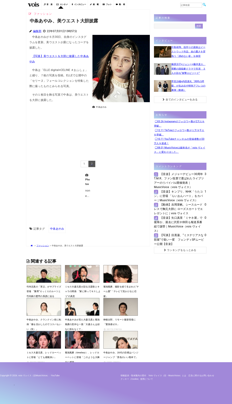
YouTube (55, 375)
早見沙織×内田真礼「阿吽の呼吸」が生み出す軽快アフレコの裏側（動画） (188, 85)
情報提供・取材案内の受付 (133, 375)
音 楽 (48, 4)
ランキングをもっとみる (180, 250)
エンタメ (62, 4)
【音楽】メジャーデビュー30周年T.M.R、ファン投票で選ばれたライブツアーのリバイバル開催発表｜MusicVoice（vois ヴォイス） (179, 180)
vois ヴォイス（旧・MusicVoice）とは (167, 375)
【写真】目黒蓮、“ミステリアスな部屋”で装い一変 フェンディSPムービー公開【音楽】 (179, 239)
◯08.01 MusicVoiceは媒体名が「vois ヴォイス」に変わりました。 (179, 149)
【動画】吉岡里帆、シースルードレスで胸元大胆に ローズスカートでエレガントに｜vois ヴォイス (178, 209)
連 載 (94, 4)
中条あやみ (57, 228)
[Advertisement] (119, 134)
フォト (107, 4)
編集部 (37, 31)
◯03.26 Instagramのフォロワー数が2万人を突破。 (179, 123)
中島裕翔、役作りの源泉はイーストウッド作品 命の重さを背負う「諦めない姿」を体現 (188, 51)
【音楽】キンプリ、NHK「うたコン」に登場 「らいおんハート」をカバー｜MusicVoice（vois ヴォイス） (178, 196)
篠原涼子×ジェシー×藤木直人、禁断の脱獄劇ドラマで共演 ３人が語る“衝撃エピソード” (188, 68)
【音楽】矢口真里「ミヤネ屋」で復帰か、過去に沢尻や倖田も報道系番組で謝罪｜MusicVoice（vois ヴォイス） (178, 224)
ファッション (42, 245)
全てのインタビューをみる (180, 99)
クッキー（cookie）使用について (137, 379)
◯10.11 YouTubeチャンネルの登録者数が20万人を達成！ (179, 141)
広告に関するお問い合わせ (201, 375)
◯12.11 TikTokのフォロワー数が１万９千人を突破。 (179, 132)
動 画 (120, 4)
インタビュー (79, 4)
